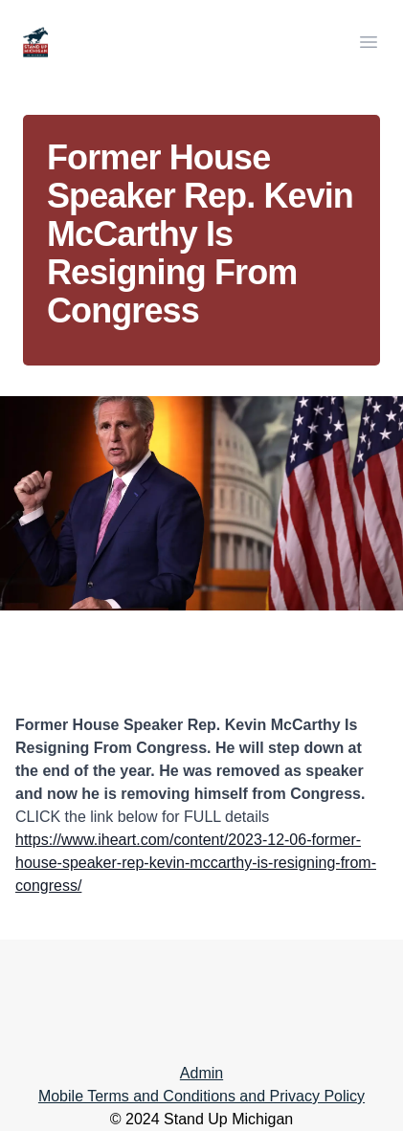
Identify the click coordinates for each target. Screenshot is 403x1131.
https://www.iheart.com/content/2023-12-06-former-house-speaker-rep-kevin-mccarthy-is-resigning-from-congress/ (195, 863)
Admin (201, 1073)
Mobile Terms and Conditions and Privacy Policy (201, 1096)
